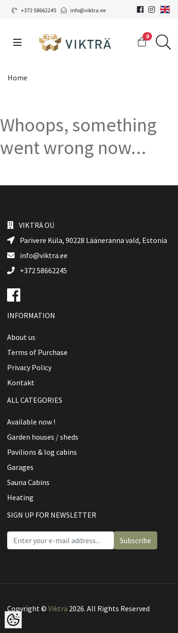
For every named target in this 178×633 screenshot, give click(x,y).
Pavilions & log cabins (42, 452)
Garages (20, 467)
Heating (20, 497)
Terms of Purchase (37, 352)
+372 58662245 (34, 10)
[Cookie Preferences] (13, 619)
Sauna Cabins (28, 482)
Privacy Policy (29, 367)
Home (17, 77)
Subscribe (135, 540)
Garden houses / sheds (42, 437)
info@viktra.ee (83, 10)
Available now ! (31, 421)
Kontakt (20, 382)
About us (21, 337)
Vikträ (58, 608)
